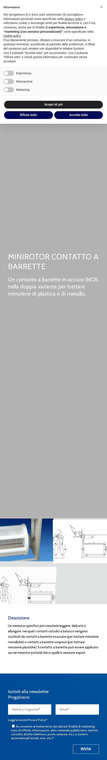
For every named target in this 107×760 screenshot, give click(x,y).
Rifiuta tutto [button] (28, 115)
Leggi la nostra (27, 720)
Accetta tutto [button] (78, 115)
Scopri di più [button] (53, 104)
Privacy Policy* (37, 720)
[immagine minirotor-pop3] (27, 539)
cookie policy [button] (12, 35)
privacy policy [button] (74, 19)
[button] (101, 6)
